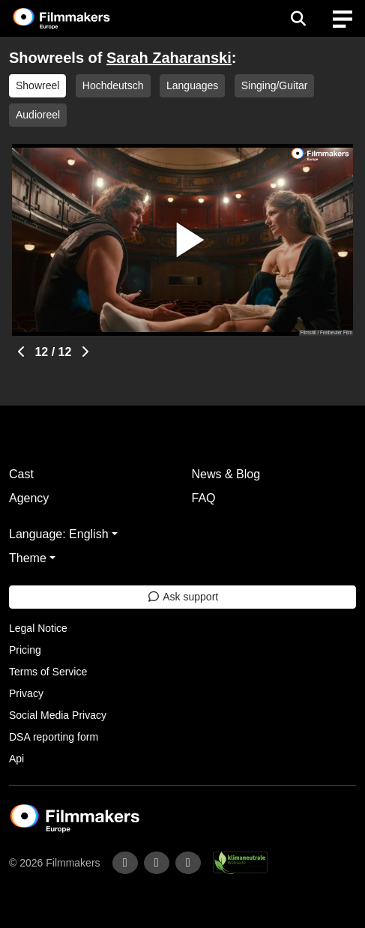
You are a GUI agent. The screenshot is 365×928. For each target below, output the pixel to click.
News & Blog (226, 474)
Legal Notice (38, 628)
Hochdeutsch (113, 85)
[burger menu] (342, 19)
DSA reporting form (53, 737)
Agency (29, 498)
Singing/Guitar (274, 85)
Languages (192, 85)
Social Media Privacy (57, 715)
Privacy (26, 693)
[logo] (79, 18)
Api (16, 759)
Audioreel (38, 115)
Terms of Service (48, 672)
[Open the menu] (298, 19)
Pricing (25, 650)
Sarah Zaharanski (169, 57)
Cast (21, 474)
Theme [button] (27, 558)
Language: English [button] (59, 534)
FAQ (204, 498)
